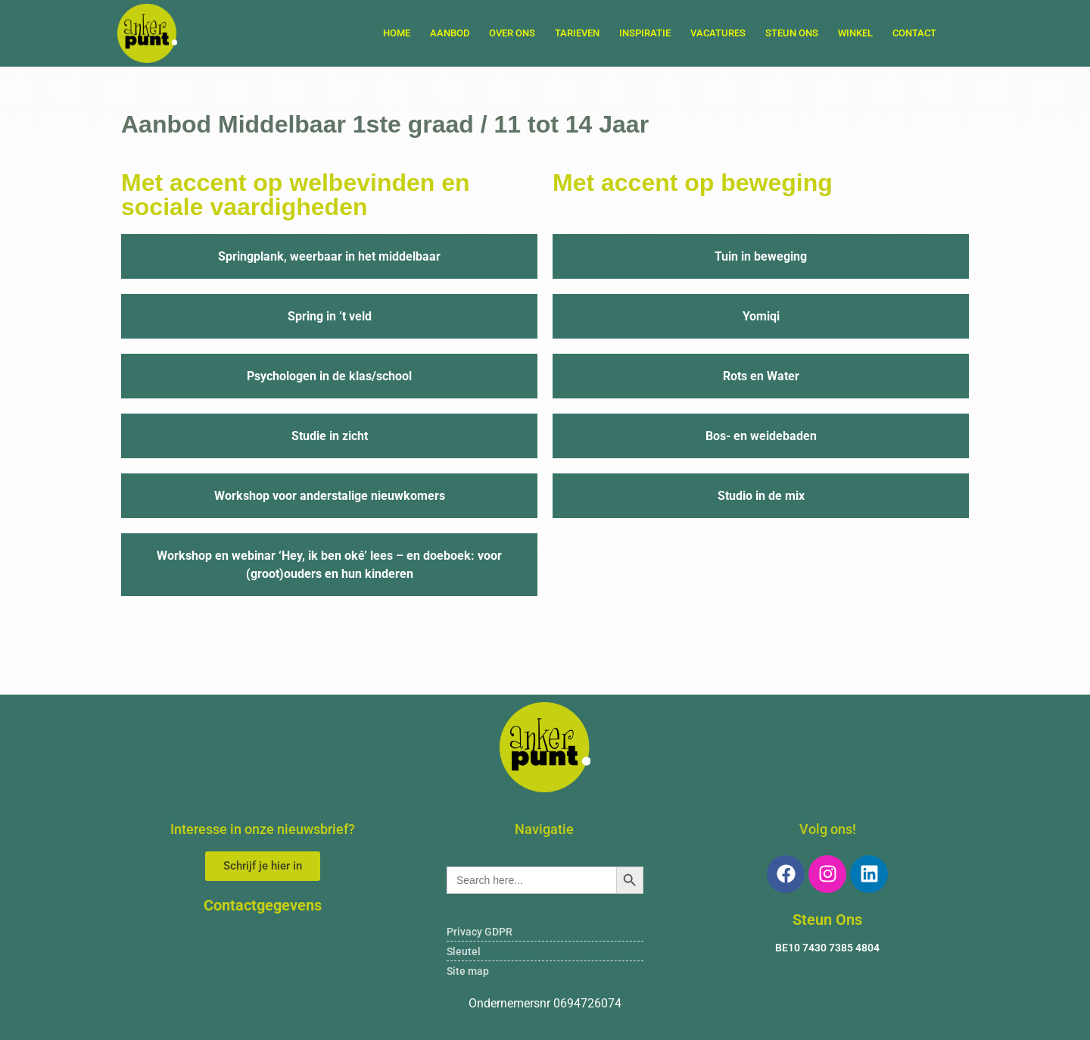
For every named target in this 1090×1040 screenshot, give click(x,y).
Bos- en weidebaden (761, 436)
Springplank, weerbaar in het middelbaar (329, 256)
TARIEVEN (577, 33)
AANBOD (449, 33)
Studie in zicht (329, 436)
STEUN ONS (791, 33)
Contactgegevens (263, 905)
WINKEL (855, 33)
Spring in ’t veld (330, 316)
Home (396, 33)
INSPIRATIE (645, 33)
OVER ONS (512, 33)
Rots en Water (761, 376)
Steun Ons (827, 919)
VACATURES (718, 33)
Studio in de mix (761, 496)
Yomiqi (761, 316)
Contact (914, 33)
